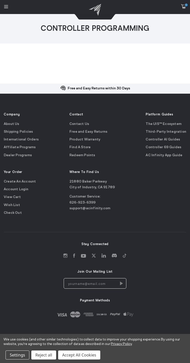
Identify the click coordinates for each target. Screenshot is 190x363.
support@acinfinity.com (89, 208)
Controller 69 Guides (163, 147)
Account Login (16, 189)
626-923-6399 (82, 202)
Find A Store (79, 147)
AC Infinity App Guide (164, 155)
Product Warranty (84, 139)
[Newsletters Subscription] (121, 283)
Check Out (13, 213)
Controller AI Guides (163, 139)
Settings (17, 355)
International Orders (21, 139)
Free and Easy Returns (88, 131)
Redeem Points (82, 155)
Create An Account (20, 181)
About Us (11, 124)
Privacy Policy (121, 344)
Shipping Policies (18, 131)
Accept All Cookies (79, 355)
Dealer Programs (18, 155)
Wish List (12, 205)
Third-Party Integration (166, 131)
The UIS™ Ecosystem (163, 124)
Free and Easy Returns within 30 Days (99, 88)
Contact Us (79, 124)
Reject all (43, 355)
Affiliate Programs (20, 147)
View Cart (12, 197)
